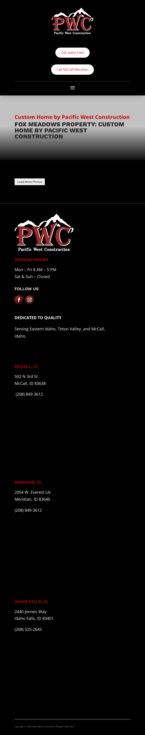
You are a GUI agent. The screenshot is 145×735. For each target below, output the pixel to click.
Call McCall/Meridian (72, 69)
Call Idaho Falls (72, 52)
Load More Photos (30, 181)
